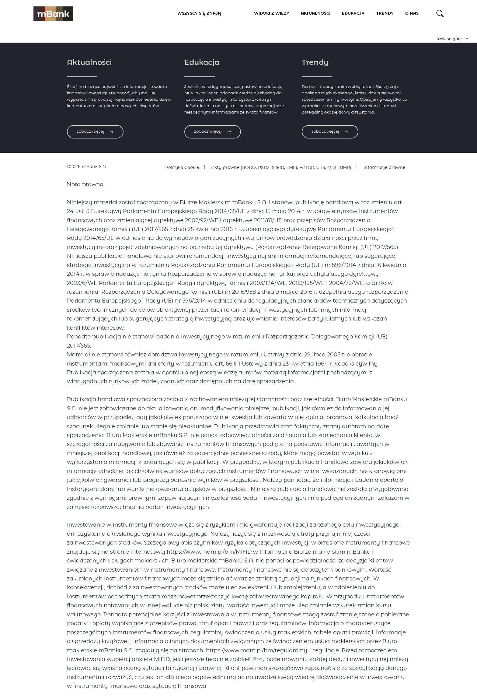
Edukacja (353, 13)
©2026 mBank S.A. (87, 167)
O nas (412, 13)
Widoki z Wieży (271, 13)
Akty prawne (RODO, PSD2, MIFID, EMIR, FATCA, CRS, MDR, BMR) (281, 168)
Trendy (385, 13)
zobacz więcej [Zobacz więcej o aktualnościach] (95, 132)
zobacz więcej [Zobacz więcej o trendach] (330, 132)
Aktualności (315, 13)
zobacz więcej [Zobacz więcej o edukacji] (212, 132)
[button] (440, 13)
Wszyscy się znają (199, 13)
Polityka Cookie (182, 168)
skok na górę (453, 39)
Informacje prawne (384, 168)
